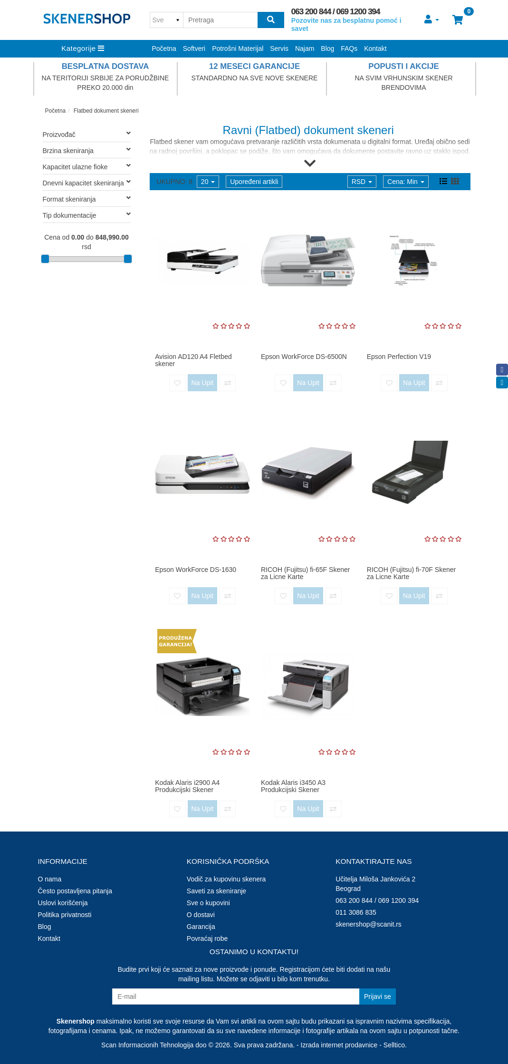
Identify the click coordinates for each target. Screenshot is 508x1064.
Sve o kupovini (208, 903)
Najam (304, 48)
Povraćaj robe (207, 938)
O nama (50, 879)
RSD (362, 181)
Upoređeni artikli (254, 181)
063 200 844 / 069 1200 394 (335, 11)
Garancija (201, 926)
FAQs (349, 48)
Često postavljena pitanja (75, 891)
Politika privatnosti (65, 915)
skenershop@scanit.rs (368, 924)
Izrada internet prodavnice (339, 1045)
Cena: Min (405, 181)
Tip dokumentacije (87, 215)
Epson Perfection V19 (399, 356)
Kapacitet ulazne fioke (87, 166)
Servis (279, 48)
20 (208, 181)
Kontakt (375, 48)
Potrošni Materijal (237, 48)
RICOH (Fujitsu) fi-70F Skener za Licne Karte (411, 573)
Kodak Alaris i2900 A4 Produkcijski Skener (187, 786)
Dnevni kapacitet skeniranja (87, 182)
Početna (164, 48)
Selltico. (395, 1045)
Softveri (194, 48)
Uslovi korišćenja (63, 903)
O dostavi (201, 915)
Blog (327, 48)
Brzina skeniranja (87, 150)
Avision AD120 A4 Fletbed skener (193, 360)
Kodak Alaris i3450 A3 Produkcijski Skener (293, 786)
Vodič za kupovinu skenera (226, 879)
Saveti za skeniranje (216, 891)
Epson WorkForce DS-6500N (304, 356)
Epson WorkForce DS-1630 (195, 569)
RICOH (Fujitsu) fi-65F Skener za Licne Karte (305, 573)
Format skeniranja (87, 198)
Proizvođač (87, 134)
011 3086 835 (355, 912)
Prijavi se (377, 996)
